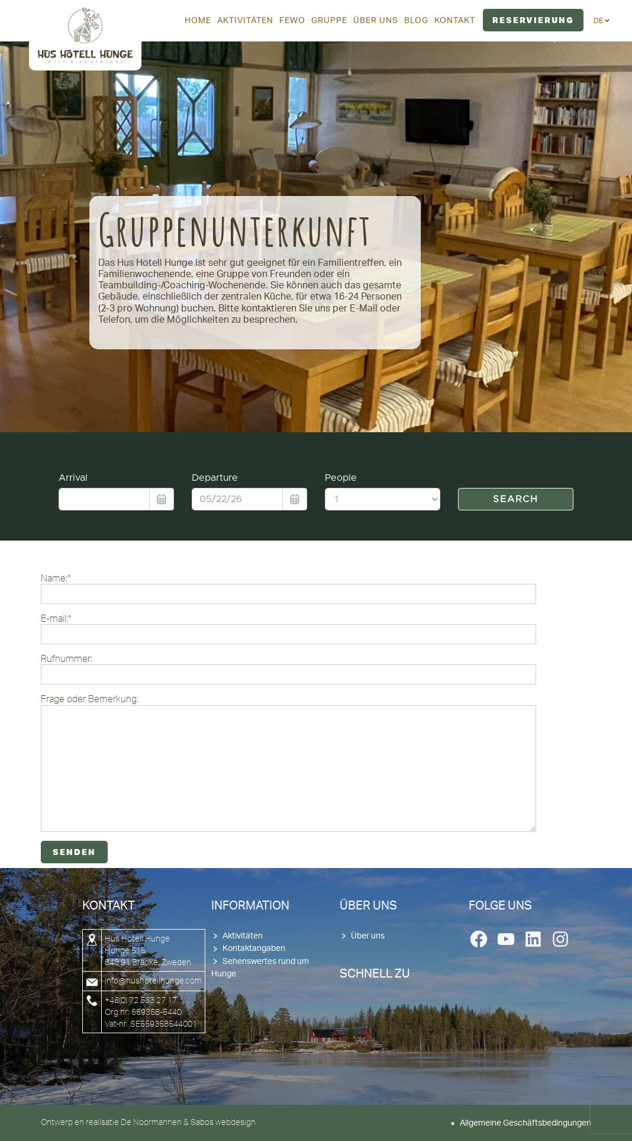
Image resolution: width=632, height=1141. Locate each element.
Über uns (368, 936)
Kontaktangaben (254, 948)
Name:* (288, 588)
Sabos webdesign (223, 1122)
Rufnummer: (288, 668)
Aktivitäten (243, 936)
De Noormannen (151, 1122)
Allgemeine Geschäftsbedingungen (525, 1123)
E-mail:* (288, 628)
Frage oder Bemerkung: (288, 762)
